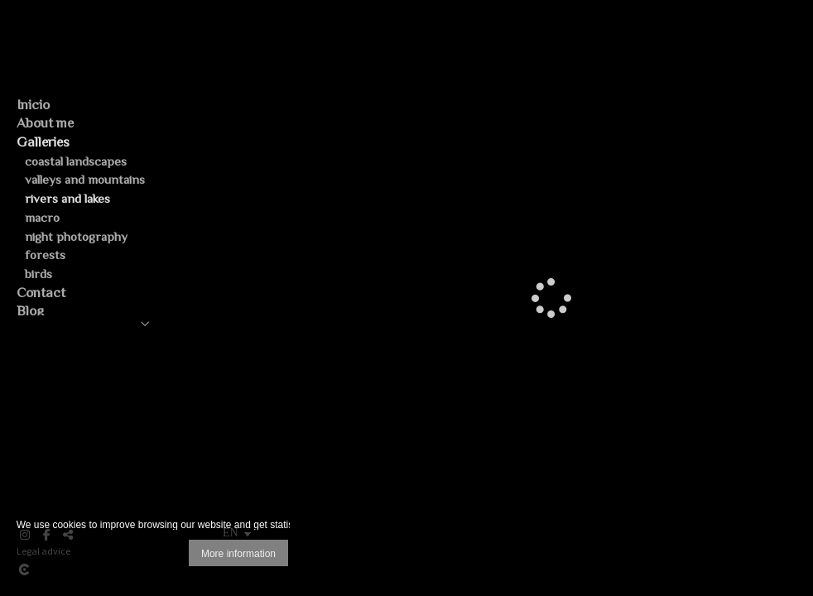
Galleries (43, 142)
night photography (76, 236)
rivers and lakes (67, 198)
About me (45, 123)
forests (45, 255)
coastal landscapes (76, 161)
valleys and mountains (85, 179)
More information (238, 554)
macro (42, 217)
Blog (30, 311)
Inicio (33, 105)
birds (38, 274)
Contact (41, 292)
